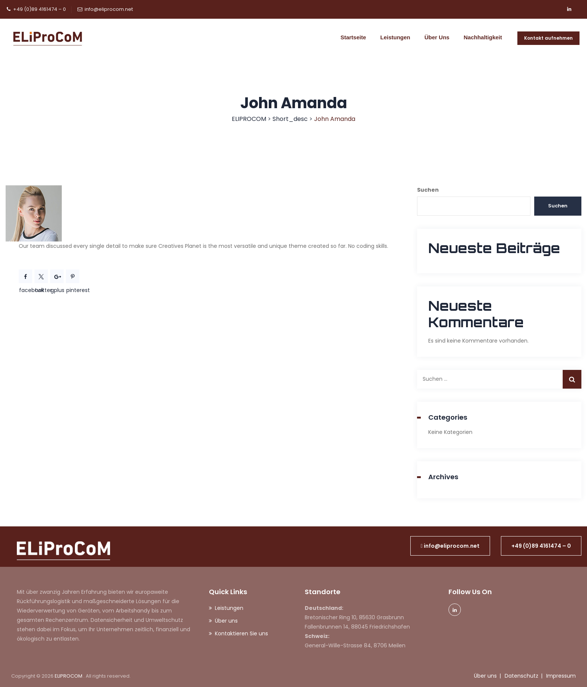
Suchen (428, 190)
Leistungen (395, 37)
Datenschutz (521, 676)
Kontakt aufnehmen (548, 38)
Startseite (353, 37)
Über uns (437, 37)
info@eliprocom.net (109, 9)
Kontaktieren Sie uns (241, 633)
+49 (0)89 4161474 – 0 (39, 9)
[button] (450, 546)
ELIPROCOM (69, 676)
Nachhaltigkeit (482, 37)
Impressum (561, 676)
